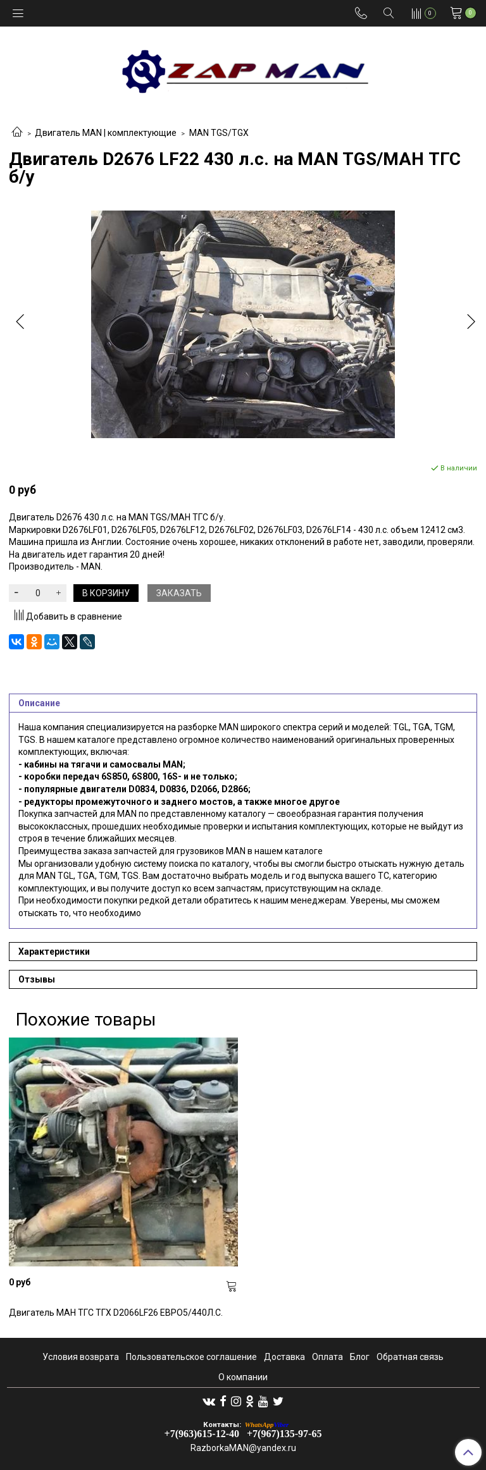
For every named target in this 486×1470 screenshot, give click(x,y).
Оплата (327, 1357)
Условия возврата (80, 1357)
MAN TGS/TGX (219, 133)
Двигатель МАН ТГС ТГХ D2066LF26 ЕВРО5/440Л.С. (116, 1313)
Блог (360, 1357)
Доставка (284, 1357)
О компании (243, 1377)
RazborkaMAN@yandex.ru (243, 1448)
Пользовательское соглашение (191, 1357)
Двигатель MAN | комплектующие (106, 133)
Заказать (179, 593)
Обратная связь (410, 1357)
